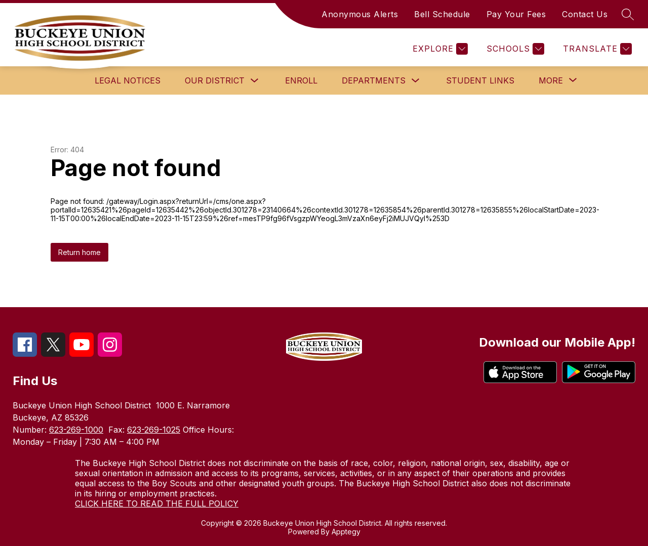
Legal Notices (127, 80)
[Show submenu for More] (551, 80)
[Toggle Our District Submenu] (255, 81)
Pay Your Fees (516, 14)
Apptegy (346, 531)
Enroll (301, 80)
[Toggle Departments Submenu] (416, 81)
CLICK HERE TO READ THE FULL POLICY (156, 503)
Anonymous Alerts (359, 14)
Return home (79, 252)
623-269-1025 (153, 430)
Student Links (480, 80)
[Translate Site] (596, 49)
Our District (215, 80)
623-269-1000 (76, 430)
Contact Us (585, 14)
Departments (374, 80)
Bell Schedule (442, 14)
